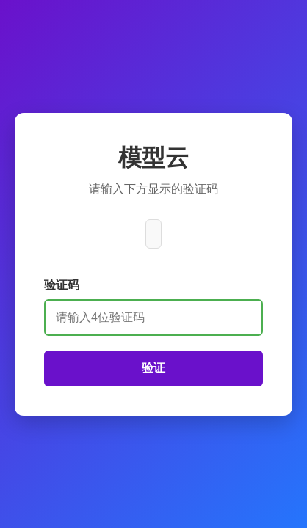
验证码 (61, 285)
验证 (153, 368)
